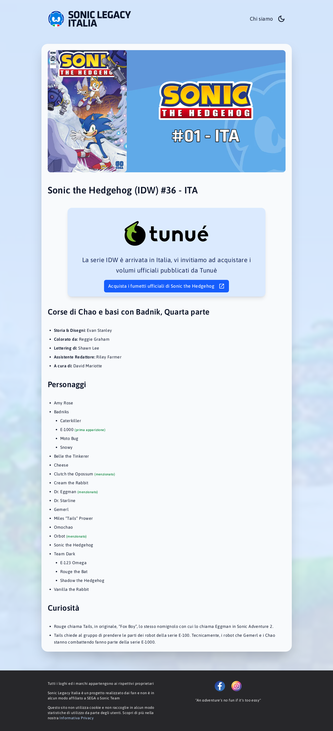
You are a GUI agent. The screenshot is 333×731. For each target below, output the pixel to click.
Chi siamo (261, 19)
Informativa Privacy (76, 718)
